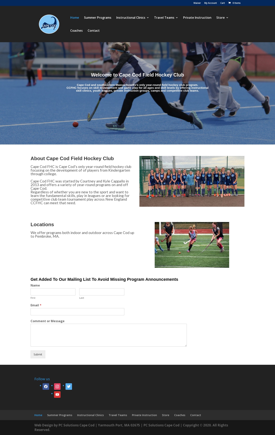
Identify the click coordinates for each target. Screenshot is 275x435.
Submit (38, 354)
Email (36, 305)
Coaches (76, 31)
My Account (210, 3)
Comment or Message (48, 321)
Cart (222, 3)
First (33, 297)
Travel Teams (164, 18)
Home (74, 18)
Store (220, 18)
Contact (94, 31)
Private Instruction (197, 18)
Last (81, 297)
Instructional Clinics (130, 18)
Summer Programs (97, 18)
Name (35, 285)
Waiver (197, 3)
